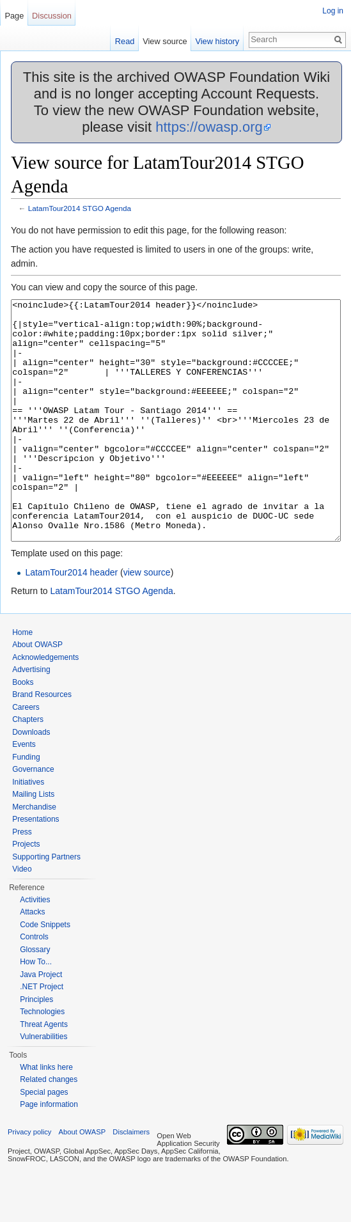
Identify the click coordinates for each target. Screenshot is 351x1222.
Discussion (52, 15)
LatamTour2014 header (71, 620)
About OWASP (37, 692)
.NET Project (41, 1034)
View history (217, 41)
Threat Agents (44, 1072)
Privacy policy (29, 1180)
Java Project (41, 1022)
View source (165, 41)
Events (24, 792)
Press (22, 879)
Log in (332, 10)
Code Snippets (45, 972)
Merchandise (34, 854)
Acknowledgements (45, 705)
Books (22, 730)
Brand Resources (42, 742)
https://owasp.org (209, 127)
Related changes (48, 1127)
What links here (46, 1115)
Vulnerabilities (43, 1084)
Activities (35, 947)
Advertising (31, 717)
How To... (36, 1009)
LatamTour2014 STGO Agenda (79, 208)
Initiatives (28, 830)
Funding (26, 805)
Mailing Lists (33, 842)
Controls (34, 984)
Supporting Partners (46, 904)
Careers (26, 755)
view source (147, 620)
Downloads (31, 780)
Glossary (35, 997)
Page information (49, 1152)
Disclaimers (131, 1180)
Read (125, 41)
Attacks (32, 959)
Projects (26, 892)
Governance (33, 817)
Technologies (42, 1059)
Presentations (35, 867)
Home (22, 680)
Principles (36, 1047)
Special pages (44, 1140)
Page (14, 15)
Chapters (27, 767)
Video (21, 917)
